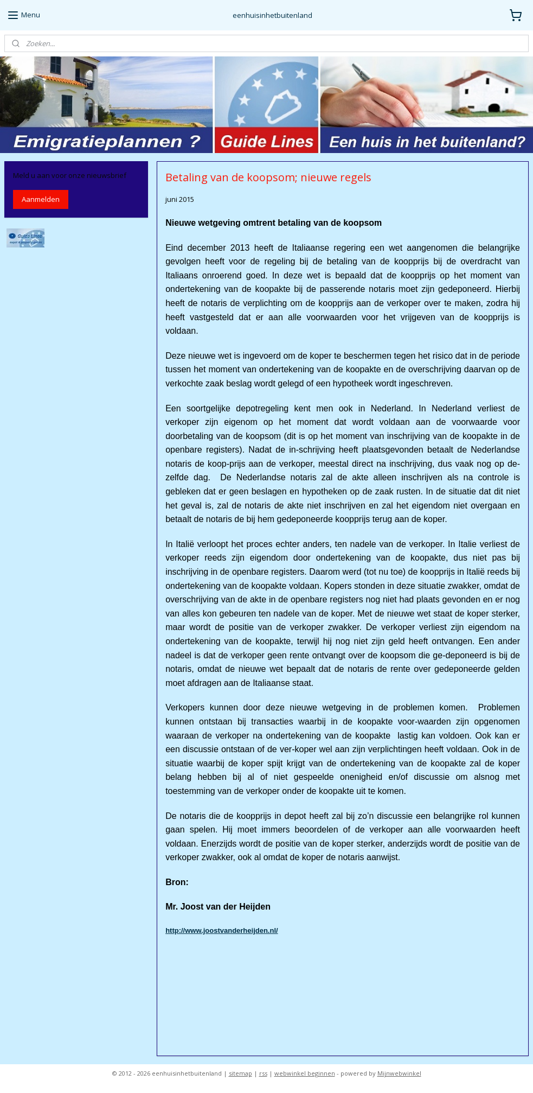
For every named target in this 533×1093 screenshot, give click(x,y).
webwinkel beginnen (304, 1073)
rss (263, 1073)
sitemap (240, 1073)
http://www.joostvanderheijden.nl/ (221, 930)
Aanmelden (41, 199)
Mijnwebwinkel (399, 1073)
